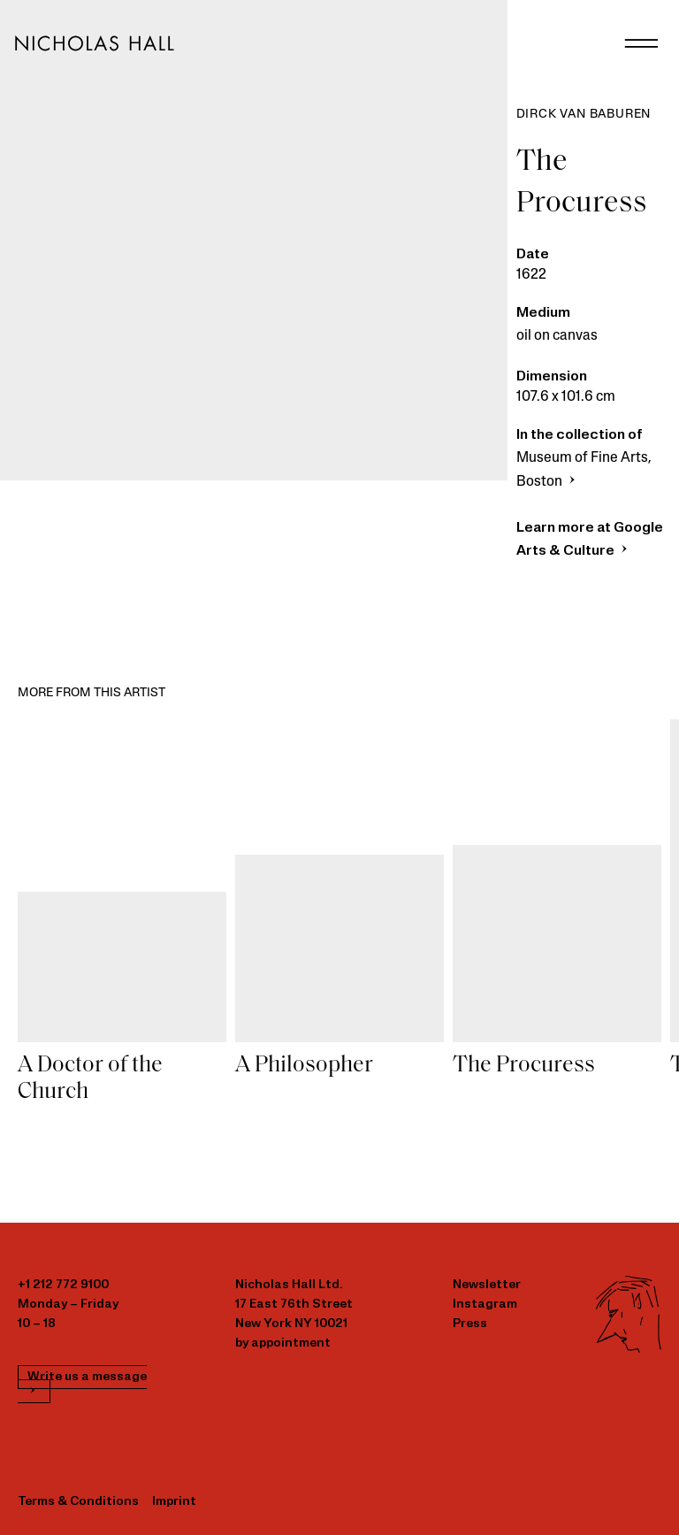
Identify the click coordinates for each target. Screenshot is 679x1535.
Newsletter (487, 1285)
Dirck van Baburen (584, 114)
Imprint (174, 1501)
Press (470, 1324)
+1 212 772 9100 (63, 1285)
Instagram (485, 1304)
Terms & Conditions (78, 1501)
